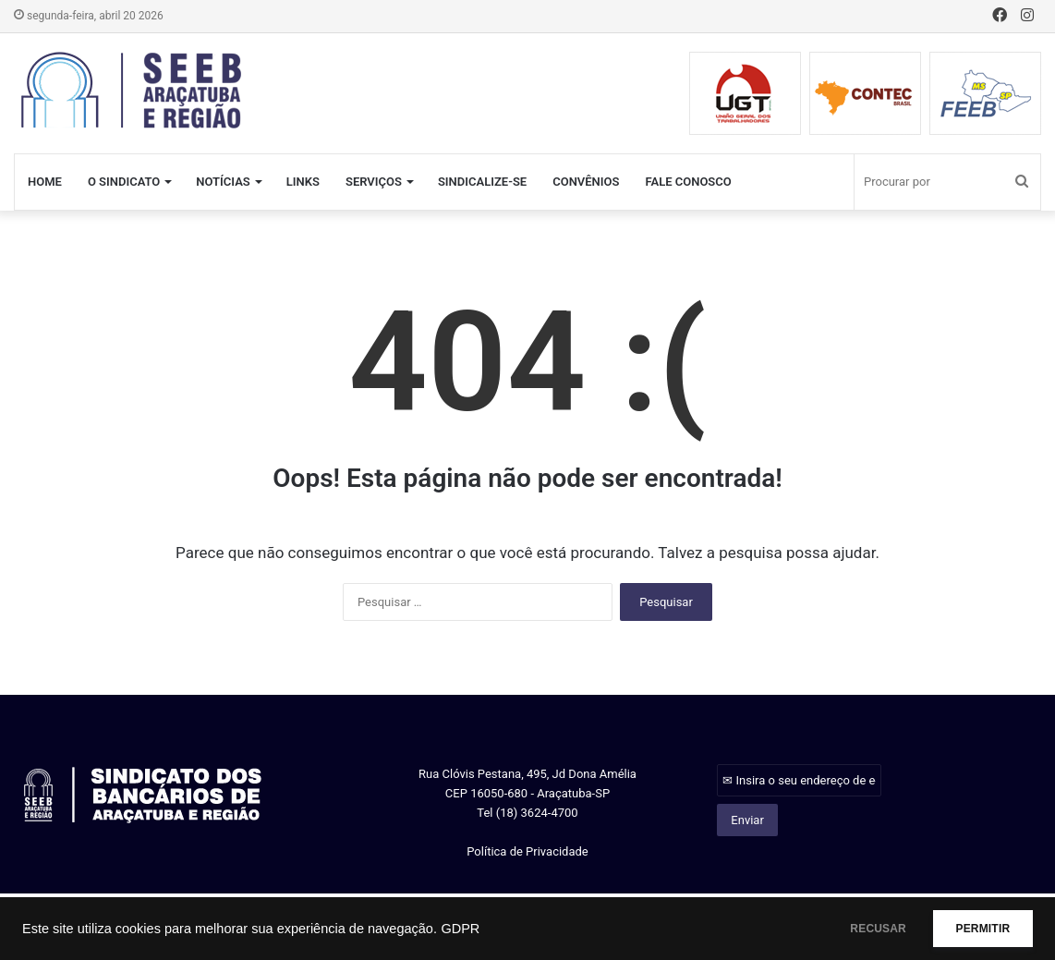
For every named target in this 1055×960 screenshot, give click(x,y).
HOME (45, 181)
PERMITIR (973, 928)
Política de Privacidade (527, 851)
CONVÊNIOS (585, 181)
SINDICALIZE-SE (482, 181)
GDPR (460, 928)
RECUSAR (850, 928)
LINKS (303, 181)
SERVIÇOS (374, 181)
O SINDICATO (124, 181)
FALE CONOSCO (688, 181)
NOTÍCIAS (223, 181)
